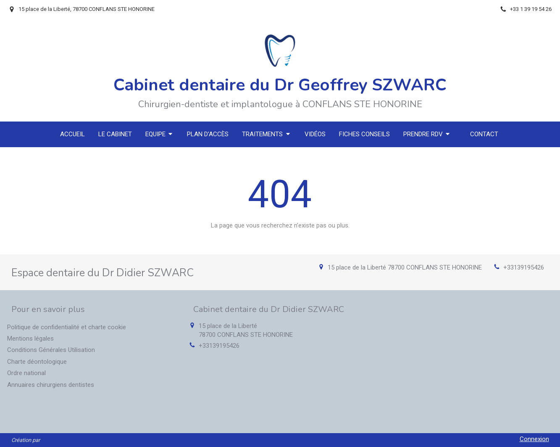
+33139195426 (523, 267)
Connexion (534, 439)
